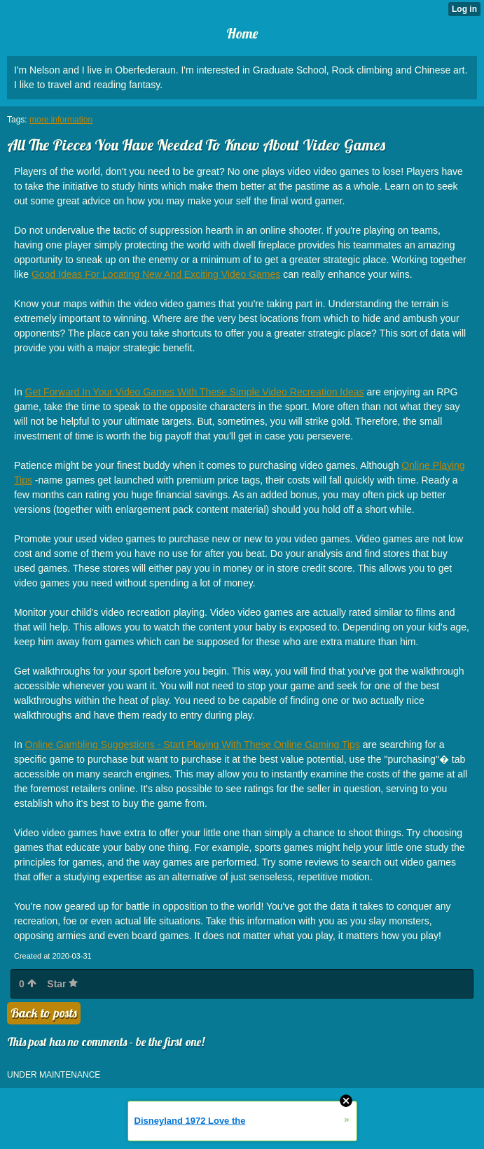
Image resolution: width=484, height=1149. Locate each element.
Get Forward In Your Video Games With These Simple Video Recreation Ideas (194, 391)
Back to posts (44, 1013)
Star (62, 983)
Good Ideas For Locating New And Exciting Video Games (156, 274)
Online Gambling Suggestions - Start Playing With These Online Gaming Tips (192, 744)
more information (60, 120)
